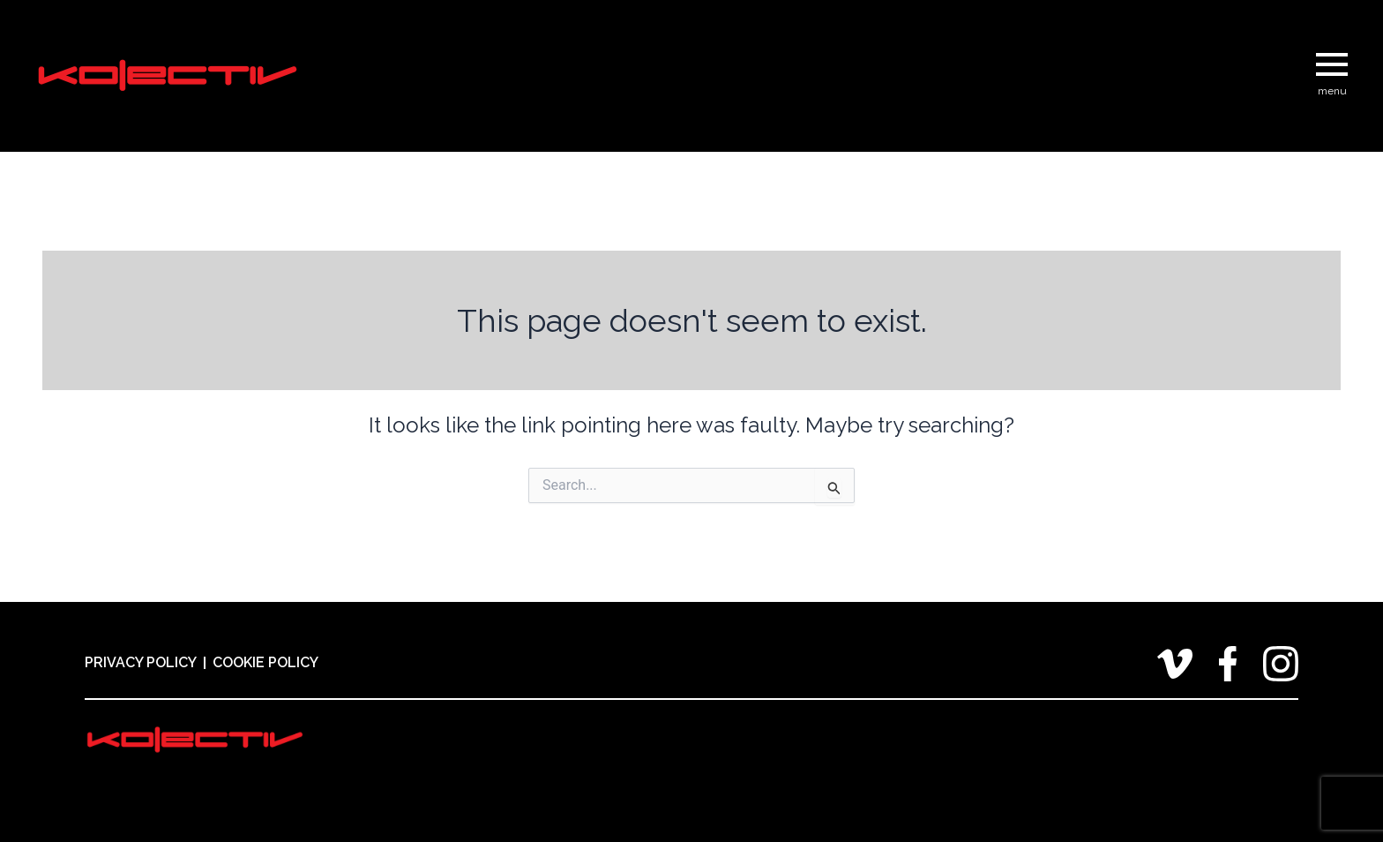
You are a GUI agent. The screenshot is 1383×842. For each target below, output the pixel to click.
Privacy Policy (141, 662)
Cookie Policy (265, 662)
